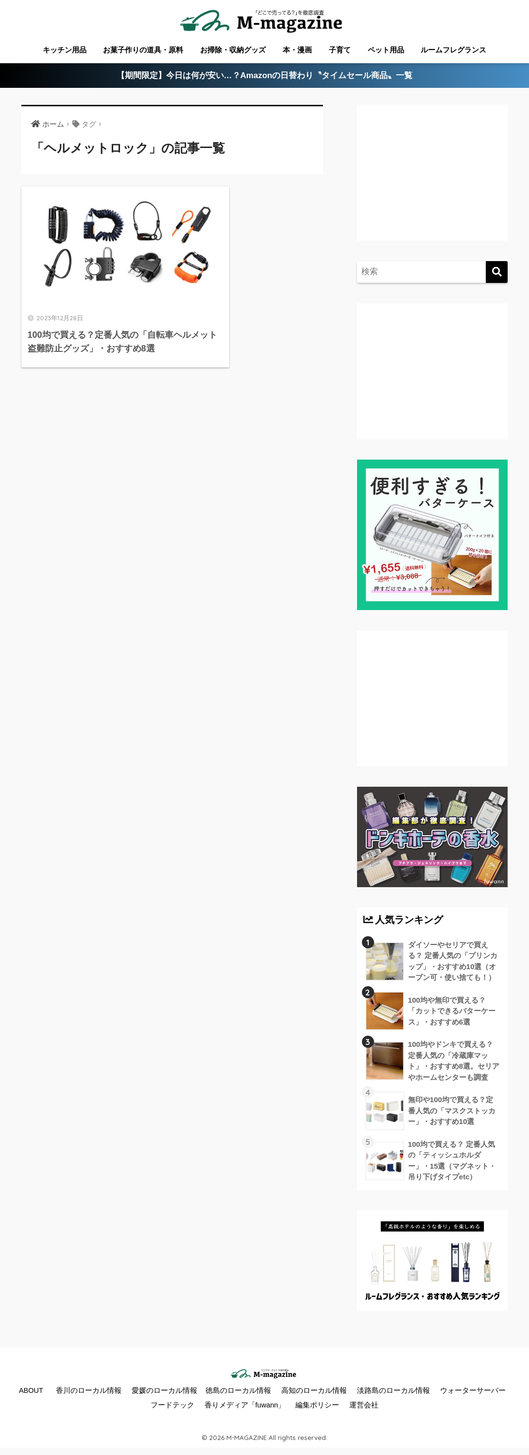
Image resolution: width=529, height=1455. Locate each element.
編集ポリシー (317, 1406)
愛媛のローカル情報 (164, 1392)
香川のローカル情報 (88, 1392)
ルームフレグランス (453, 50)
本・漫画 (297, 50)
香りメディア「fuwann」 (245, 1406)
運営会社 (363, 1406)
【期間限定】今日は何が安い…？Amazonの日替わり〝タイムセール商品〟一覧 (264, 76)
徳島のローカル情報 (238, 1392)
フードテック (172, 1406)
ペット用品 (386, 50)
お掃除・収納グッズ (233, 50)
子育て (340, 50)
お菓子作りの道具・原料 (143, 50)
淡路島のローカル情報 (393, 1392)
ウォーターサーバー (473, 1392)
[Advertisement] (441, 182)
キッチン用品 (64, 50)
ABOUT (31, 1392)
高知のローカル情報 (314, 1392)
